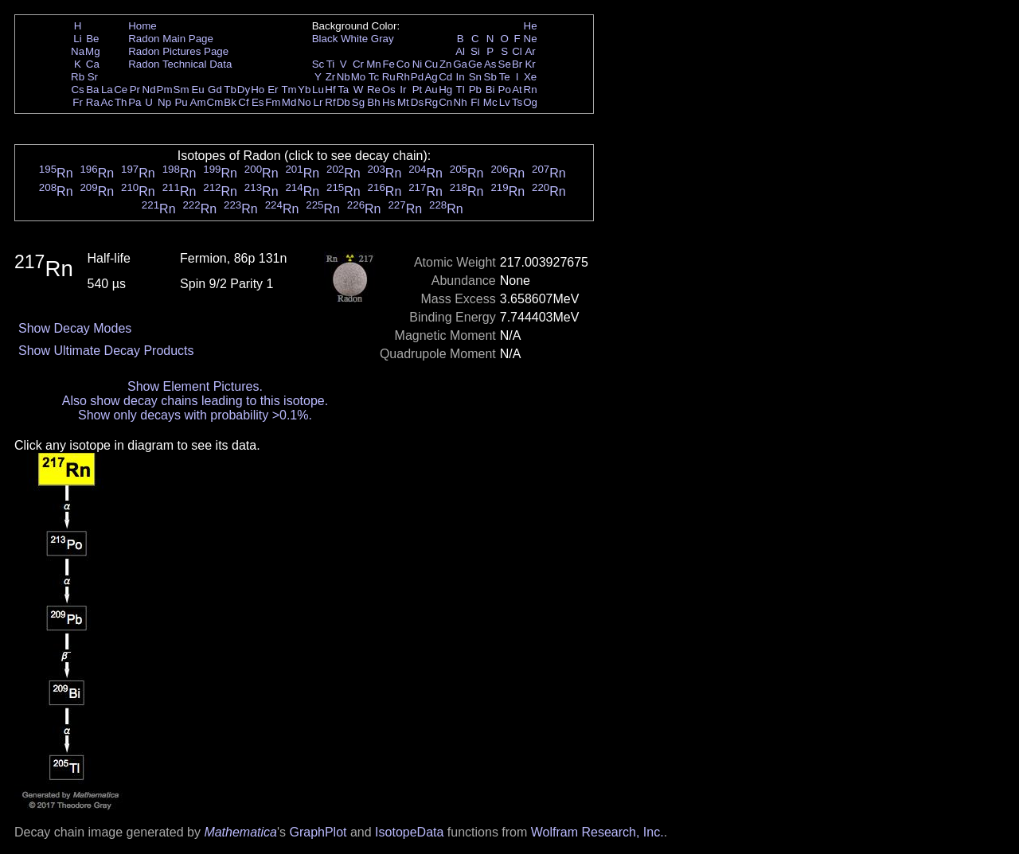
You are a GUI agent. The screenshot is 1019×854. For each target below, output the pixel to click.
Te (504, 77)
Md (289, 102)
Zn (445, 64)
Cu (431, 64)
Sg (358, 102)
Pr (135, 90)
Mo (358, 77)
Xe (530, 77)
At (517, 90)
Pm (165, 90)
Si (475, 51)
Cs (77, 90)
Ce (120, 90)
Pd (417, 77)
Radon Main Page (170, 39)
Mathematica (240, 832)
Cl (517, 51)
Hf (330, 90)
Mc (490, 102)
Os (389, 90)
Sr (93, 77)
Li (77, 39)
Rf (330, 102)
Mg (92, 51)
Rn (530, 90)
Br (517, 64)
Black (325, 39)
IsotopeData (409, 832)
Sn (475, 77)
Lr (318, 102)
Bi (490, 90)
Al (460, 51)
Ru (389, 77)
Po (504, 90)
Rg (431, 102)
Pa (134, 102)
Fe (388, 64)
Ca (93, 64)
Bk (230, 102)
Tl (460, 90)
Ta (343, 90)
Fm (272, 102)
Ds (417, 102)
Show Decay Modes (74, 328)
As (490, 64)
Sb (490, 77)
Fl (474, 102)
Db (343, 102)
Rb (77, 77)
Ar (530, 51)
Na (77, 51)
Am (198, 102)
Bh (373, 102)
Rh (403, 77)
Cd (445, 77)
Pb (475, 90)
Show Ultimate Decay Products (106, 350)
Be (92, 39)
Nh (460, 102)
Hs (388, 102)
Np (164, 102)
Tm (288, 90)
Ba (92, 90)
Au (430, 90)
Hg (445, 90)
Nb (343, 77)
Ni (417, 64)
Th (121, 102)
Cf (243, 102)
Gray (382, 39)
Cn (445, 102)
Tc (374, 77)
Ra (93, 102)
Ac (107, 102)
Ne (530, 39)
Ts (517, 102)
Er (272, 90)
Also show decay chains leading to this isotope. (195, 401)
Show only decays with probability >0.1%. (195, 415)
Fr (77, 102)
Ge (475, 64)
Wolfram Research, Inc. (597, 832)
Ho (257, 90)
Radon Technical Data (180, 64)
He (530, 26)
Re (374, 90)
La (107, 90)
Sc (318, 64)
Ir (403, 90)
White (354, 39)
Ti (330, 64)
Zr (331, 77)
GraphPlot (317, 832)
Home (142, 26)
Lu (318, 90)
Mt (403, 102)
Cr (358, 64)
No (304, 102)
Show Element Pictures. (195, 386)
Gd (215, 90)
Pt (417, 90)
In (460, 77)
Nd (149, 90)
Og (530, 102)
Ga (460, 64)
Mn (373, 64)
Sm (181, 90)
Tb (230, 90)
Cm (215, 102)
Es (258, 102)
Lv (504, 102)
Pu (180, 102)
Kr (530, 64)
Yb (304, 90)
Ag (430, 77)
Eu (197, 90)
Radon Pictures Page (178, 51)
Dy (243, 90)
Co (403, 64)
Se (504, 64)
